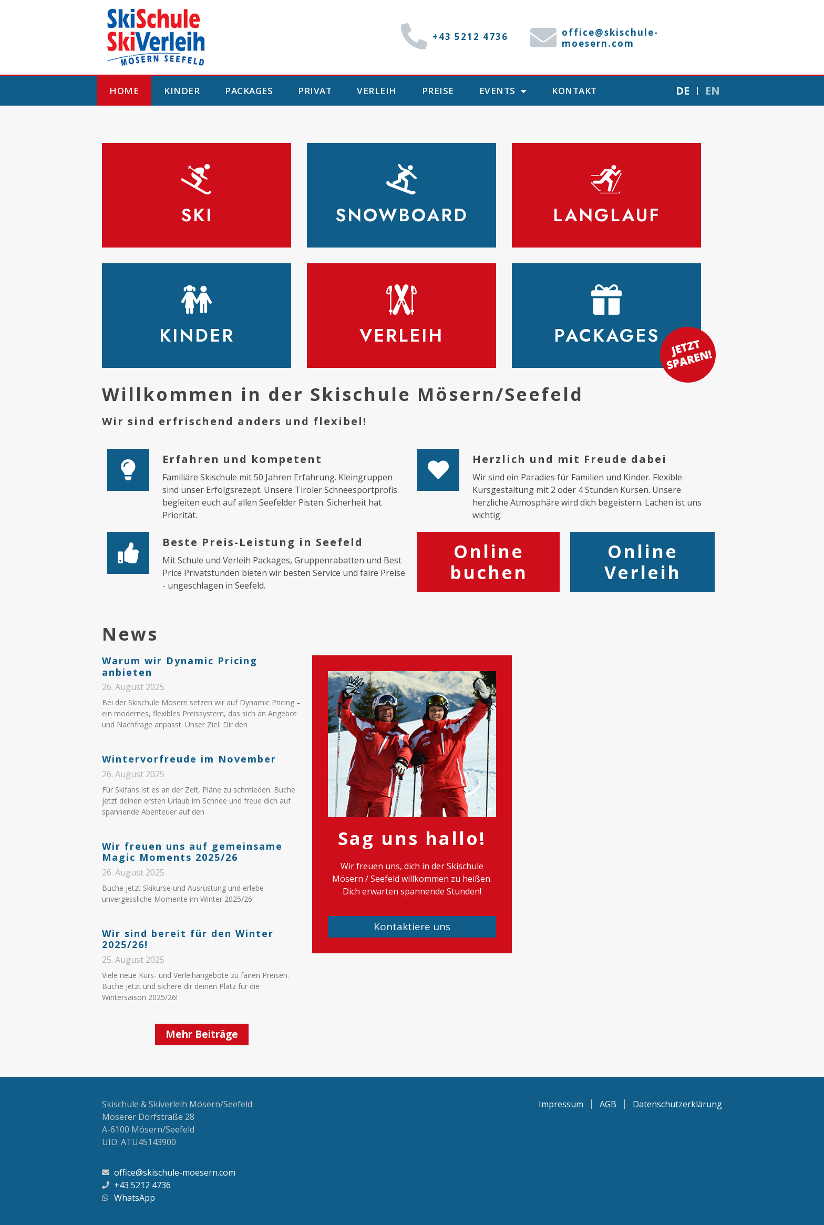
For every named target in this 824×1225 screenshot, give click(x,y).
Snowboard (401, 215)
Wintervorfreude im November (189, 759)
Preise (438, 91)
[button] (202, 1034)
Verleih (377, 91)
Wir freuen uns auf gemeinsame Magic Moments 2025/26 (192, 852)
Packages (249, 91)
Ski (197, 215)
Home (124, 91)
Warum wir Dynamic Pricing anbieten (180, 666)
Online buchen (489, 562)
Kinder (182, 91)
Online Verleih (642, 562)
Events (503, 91)
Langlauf (607, 215)
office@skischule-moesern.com (610, 37)
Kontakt (574, 91)
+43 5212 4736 (470, 36)
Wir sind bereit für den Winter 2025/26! (188, 939)
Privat (315, 91)
